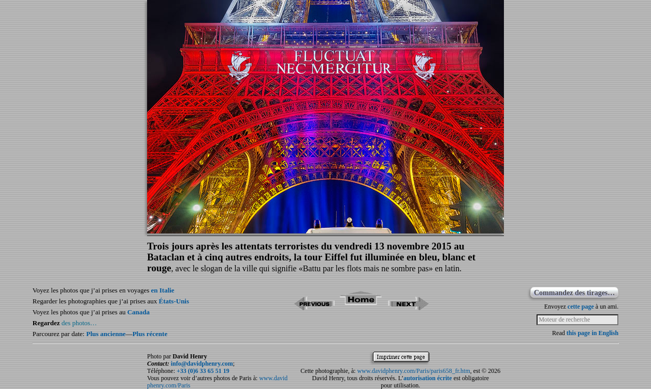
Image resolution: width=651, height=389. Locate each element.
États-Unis (174, 301)
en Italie (163, 290)
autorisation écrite (427, 378)
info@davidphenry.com (202, 363)
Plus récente (150, 334)
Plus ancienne (105, 334)
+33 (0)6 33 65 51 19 (203, 370)
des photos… (79, 323)
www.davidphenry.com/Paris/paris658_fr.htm (413, 370)
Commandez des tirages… (574, 293)
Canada (138, 312)
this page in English (592, 333)
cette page (581, 306)
